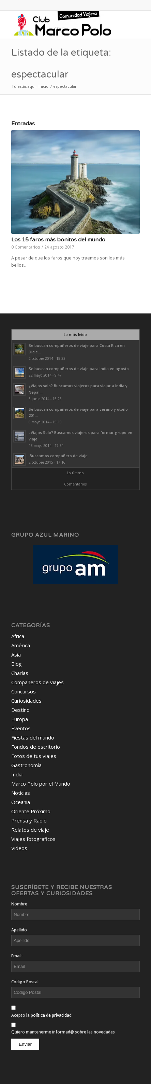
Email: (16, 956)
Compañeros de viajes (37, 682)
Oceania (20, 802)
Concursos (23, 691)
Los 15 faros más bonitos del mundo (58, 239)
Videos (19, 848)
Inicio (43, 86)
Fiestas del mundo (32, 737)
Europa (19, 719)
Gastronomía (26, 765)
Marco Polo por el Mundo (40, 783)
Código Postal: (25, 982)
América (20, 645)
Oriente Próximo (30, 811)
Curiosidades (26, 700)
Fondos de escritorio (35, 746)
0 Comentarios (25, 247)
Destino (20, 709)
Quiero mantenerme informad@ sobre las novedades (63, 1032)
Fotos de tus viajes (33, 755)
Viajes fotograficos (33, 838)
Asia (16, 654)
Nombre (19, 904)
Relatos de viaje (30, 829)
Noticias (20, 792)
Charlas (19, 673)
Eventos (21, 728)
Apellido (19, 930)
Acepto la (41, 1015)
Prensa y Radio (29, 820)
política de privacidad (51, 1015)
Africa (17, 636)
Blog (16, 663)
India (16, 774)
